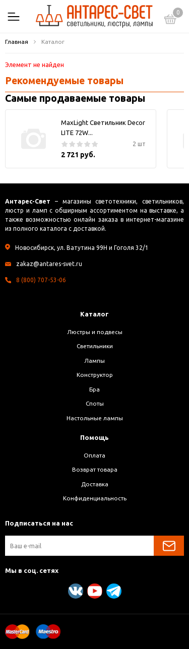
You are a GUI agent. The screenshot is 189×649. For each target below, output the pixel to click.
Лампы (94, 360)
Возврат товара (94, 469)
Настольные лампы (95, 418)
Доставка (94, 484)
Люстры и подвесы (94, 332)
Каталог (94, 313)
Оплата (94, 455)
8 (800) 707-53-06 (41, 280)
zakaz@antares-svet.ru (49, 264)
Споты (95, 403)
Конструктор (95, 374)
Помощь (94, 437)
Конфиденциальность (95, 498)
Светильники (95, 346)
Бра (94, 389)
